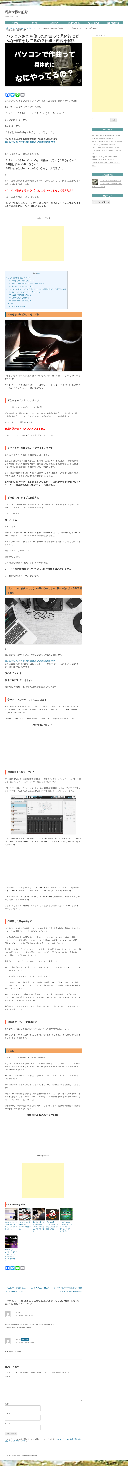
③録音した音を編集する (19, 298)
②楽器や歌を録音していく (20, 295)
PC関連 (15, 23)
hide (38, 273)
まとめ (9, 303)
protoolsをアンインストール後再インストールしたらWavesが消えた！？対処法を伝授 (11, 1255)
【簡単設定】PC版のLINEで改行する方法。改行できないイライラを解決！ (38, 1226)
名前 (6, 1404)
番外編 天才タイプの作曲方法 (21, 286)
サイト (7, 1423)
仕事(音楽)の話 (113, 23)
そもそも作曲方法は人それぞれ (18, 278)
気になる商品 (93, 23)
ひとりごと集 (74, 23)
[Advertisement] (43, 243)
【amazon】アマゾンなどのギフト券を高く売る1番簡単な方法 (52, 1225)
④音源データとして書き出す (21, 301)
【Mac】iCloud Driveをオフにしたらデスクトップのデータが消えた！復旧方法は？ (66, 1226)
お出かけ (54, 23)
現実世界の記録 (16, 12)
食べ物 (34, 23)
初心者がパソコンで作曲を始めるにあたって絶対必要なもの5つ (30, 142)
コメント (9, 1376)
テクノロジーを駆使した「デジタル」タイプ (26, 283)
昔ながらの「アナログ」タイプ (21, 281)
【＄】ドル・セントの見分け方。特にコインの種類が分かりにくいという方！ (107, 184)
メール (7, 1414)
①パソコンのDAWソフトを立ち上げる (24, 292)
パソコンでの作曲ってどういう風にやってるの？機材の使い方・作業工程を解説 (36, 289)
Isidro (18, 1313)
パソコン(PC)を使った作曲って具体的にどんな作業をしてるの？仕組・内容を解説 (107, 151)
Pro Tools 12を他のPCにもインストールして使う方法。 (25, 1225)
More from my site (17, 306)
